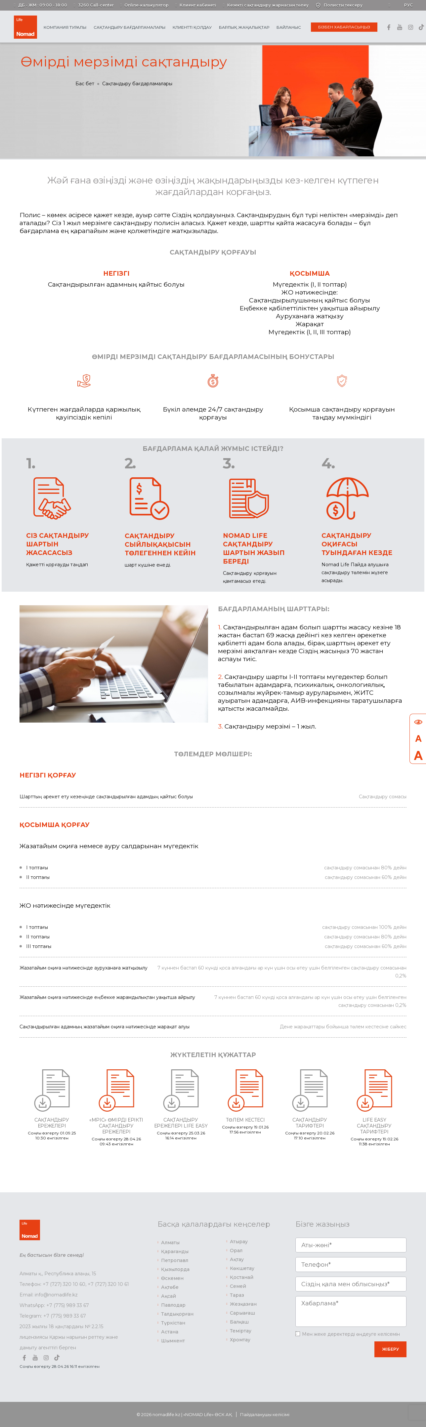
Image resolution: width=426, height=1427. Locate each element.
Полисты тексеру (343, 5)
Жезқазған (243, 1304)
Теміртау (240, 1331)
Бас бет (84, 84)
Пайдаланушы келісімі (264, 1414)
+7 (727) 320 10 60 (64, 1284)
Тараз (237, 1295)
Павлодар (173, 1305)
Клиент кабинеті (198, 5)
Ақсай (168, 1296)
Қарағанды (175, 1251)
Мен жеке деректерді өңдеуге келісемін (351, 1334)
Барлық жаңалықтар (244, 27)
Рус (408, 5)
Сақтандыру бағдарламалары (129, 27)
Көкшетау (242, 1268)
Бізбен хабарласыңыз (344, 26)
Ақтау (237, 1259)
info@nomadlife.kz (56, 1295)
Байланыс (289, 27)
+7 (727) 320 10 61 (108, 1284)
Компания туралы (65, 27)
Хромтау (240, 1340)
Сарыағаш (242, 1313)
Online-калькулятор (146, 5)
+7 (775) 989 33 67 (67, 1305)
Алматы (170, 1243)
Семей (238, 1286)
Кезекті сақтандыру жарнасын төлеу (268, 5)
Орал (236, 1250)
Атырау (239, 1242)
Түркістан (173, 1323)
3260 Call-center (96, 5)
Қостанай (241, 1277)
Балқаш (239, 1322)
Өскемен (172, 1278)
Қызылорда (175, 1269)
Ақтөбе (170, 1287)
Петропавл (174, 1260)
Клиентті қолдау (192, 27)
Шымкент (173, 1341)
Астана (169, 1332)
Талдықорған (177, 1314)
